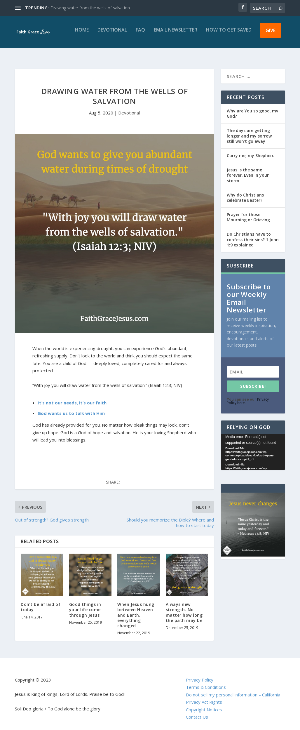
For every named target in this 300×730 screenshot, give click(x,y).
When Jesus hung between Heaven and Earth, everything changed (135, 609)
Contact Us (197, 712)
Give (270, 34)
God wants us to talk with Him (71, 408)
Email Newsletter (175, 34)
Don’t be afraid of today (40, 601)
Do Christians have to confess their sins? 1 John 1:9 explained (253, 234)
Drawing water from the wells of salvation (90, 8)
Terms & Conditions (206, 682)
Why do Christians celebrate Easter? (245, 192)
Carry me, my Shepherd (251, 150)
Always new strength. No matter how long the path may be (184, 607)
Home (82, 34)
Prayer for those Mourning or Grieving (248, 211)
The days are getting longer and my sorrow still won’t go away (249, 130)
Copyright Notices (204, 704)
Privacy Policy (199, 674)
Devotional (112, 34)
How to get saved (229, 34)
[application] (253, 447)
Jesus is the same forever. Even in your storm (248, 170)
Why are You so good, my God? (252, 108)
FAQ (140, 34)
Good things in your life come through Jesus (85, 604)
